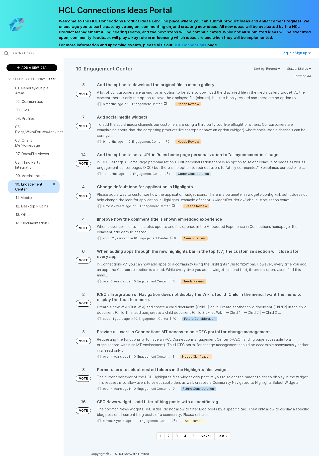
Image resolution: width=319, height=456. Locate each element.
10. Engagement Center (144, 104)
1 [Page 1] (160, 436)
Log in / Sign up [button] (296, 53)
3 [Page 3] (177, 436)
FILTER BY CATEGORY (26, 79)
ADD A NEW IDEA (32, 67)
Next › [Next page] (206, 436)
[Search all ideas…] (38, 53)
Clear (52, 79)
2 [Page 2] (168, 436)
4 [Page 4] (185, 436)
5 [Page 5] (193, 436)
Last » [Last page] (223, 436)
